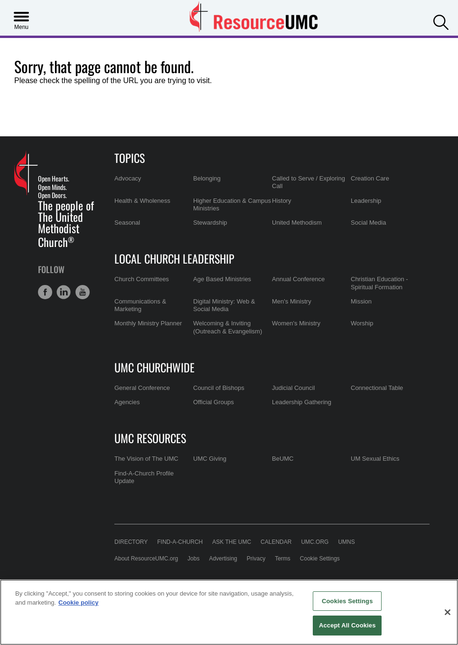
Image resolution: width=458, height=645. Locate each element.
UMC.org (314, 542)
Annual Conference (298, 279)
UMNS (346, 542)
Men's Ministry (291, 301)
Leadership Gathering (301, 402)
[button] (441, 21)
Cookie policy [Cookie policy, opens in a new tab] (78, 602)
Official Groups (213, 402)
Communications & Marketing (140, 305)
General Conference (142, 387)
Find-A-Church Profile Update (144, 477)
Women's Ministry (296, 323)
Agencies (127, 402)
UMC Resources (150, 438)
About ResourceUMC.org (146, 558)
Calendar (276, 542)
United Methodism (297, 222)
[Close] (447, 612)
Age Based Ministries (222, 279)
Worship (362, 323)
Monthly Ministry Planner (148, 323)
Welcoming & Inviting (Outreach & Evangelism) (227, 327)
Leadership (366, 200)
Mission (361, 301)
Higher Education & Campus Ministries (232, 204)
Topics (129, 158)
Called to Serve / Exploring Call (308, 182)
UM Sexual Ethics (375, 458)
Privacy (256, 558)
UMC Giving (209, 458)
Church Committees (141, 279)
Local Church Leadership (174, 258)
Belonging (207, 178)
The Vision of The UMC (146, 458)
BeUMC (283, 458)
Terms (282, 558)
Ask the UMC (231, 542)
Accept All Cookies (347, 625)
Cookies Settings (347, 601)
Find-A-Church (180, 542)
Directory (131, 542)
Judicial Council (293, 387)
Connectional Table (377, 387)
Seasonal (127, 222)
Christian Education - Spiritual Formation (379, 282)
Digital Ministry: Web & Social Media (224, 305)
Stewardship (210, 222)
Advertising (223, 558)
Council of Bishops (218, 387)
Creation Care (370, 178)
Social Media (368, 222)
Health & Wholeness (142, 200)
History (281, 200)
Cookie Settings (320, 558)
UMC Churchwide (154, 367)
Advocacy (127, 178)
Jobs (193, 558)
